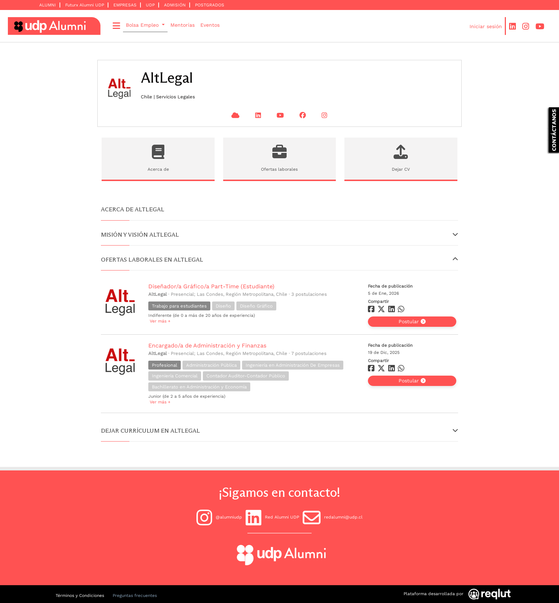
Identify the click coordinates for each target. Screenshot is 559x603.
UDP (150, 4)
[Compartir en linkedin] (393, 310)
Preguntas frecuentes (135, 595)
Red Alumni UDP (272, 517)
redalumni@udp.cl (333, 517)
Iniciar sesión (486, 26)
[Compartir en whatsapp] (402, 310)
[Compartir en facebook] (372, 310)
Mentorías (182, 25)
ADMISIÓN (175, 4)
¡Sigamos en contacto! (279, 492)
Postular (412, 321)
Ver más (159, 321)
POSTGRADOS (209, 4)
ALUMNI (47, 4)
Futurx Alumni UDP (84, 4)
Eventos (210, 25)
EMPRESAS (125, 4)
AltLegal (157, 294)
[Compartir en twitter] (382, 310)
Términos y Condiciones (80, 595)
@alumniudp (219, 517)
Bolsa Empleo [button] (143, 25)
